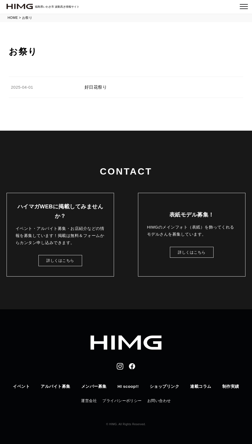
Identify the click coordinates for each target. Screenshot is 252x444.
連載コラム (200, 386)
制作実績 (230, 386)
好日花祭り (96, 87)
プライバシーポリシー (122, 400)
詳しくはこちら (60, 260)
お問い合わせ (159, 400)
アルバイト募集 (55, 386)
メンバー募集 (94, 386)
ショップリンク (164, 386)
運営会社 (89, 400)
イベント (21, 386)
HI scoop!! (128, 386)
